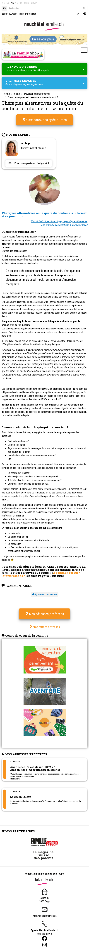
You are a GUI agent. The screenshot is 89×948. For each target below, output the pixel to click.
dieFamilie (24, 2)
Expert (5, 13)
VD (3, 2)
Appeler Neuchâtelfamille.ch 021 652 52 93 (44, 929)
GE (8, 2)
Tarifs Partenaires (27, 13)
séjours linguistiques (33, 84)
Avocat (13, 13)
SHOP (34, 2)
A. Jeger (26, 143)
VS (16, 2)
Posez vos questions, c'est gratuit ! (29, 163)
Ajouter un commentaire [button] (44, 594)
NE (12, 2)
